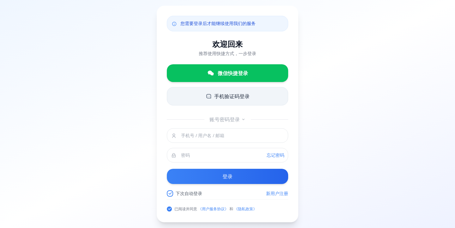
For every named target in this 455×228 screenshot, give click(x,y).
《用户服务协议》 (213, 209)
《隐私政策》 (245, 209)
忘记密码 (275, 155)
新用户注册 (277, 193)
